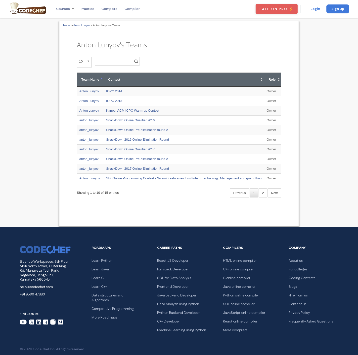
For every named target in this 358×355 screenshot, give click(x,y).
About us (296, 260)
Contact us (297, 304)
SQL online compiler (239, 304)
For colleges (298, 269)
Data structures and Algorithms (107, 298)
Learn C (97, 278)
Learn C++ (99, 286)
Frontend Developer (173, 286)
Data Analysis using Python (178, 304)
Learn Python (101, 260)
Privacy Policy (299, 312)
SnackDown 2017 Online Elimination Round (137, 168)
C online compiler (236, 278)
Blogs (293, 286)
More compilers (235, 330)
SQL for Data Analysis (174, 278)
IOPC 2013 (114, 101)
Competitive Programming (112, 308)
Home (66, 25)
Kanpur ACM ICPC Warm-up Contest (132, 110)
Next (274, 193)
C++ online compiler (238, 269)
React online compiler (240, 321)
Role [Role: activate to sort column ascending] (271, 79)
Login (315, 8)
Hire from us (298, 295)
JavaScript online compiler (244, 312)
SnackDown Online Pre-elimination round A (137, 130)
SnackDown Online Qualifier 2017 (130, 149)
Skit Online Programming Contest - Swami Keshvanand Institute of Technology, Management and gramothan (184, 178)
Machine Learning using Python (181, 330)
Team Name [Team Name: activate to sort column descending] (90, 79)
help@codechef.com (36, 287)
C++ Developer (168, 321)
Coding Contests (302, 278)
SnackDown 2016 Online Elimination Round (137, 139)
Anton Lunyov (81, 25)
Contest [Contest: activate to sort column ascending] (114, 79)
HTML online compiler (240, 260)
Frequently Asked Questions (311, 321)
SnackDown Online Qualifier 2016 (130, 120)
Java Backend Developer (176, 295)
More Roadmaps (104, 317)
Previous (239, 193)
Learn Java (100, 269)
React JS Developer (172, 260)
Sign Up (337, 8)
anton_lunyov (88, 120)
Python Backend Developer (178, 312)
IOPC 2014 (114, 91)
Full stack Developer (173, 269)
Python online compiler (241, 295)
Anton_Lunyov (89, 178)
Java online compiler (239, 286)
